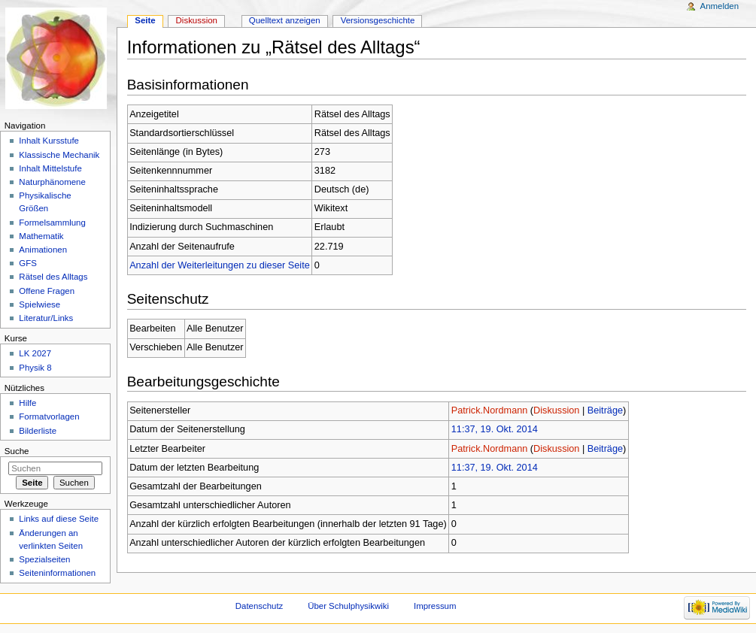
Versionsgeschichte (378, 20)
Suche (17, 451)
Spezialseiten (44, 559)
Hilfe (27, 402)
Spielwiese (39, 304)
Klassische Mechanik (59, 154)
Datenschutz (259, 605)
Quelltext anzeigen (284, 20)
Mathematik (41, 236)
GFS (28, 263)
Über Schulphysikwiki (348, 605)
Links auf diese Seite (59, 518)
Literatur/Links (46, 318)
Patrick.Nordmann (489, 410)
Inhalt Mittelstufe (50, 168)
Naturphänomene (52, 181)
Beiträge (605, 410)
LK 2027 (35, 353)
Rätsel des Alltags (53, 276)
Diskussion (556, 410)
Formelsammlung (52, 222)
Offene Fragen (46, 290)
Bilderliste (37, 430)
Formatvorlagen (49, 416)
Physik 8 (35, 367)
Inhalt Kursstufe (49, 140)
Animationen (43, 249)
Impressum (435, 605)
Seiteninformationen (57, 572)
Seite (145, 20)
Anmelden (719, 6)
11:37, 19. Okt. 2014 (494, 429)
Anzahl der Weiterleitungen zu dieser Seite (219, 265)
